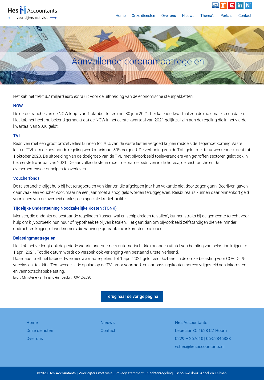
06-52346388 (218, 338)
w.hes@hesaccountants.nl (199, 346)
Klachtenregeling (159, 373)
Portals (226, 16)
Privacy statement (129, 373)
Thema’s (207, 16)
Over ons (168, 16)
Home (121, 16)
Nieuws (188, 16)
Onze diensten (143, 16)
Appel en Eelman (213, 373)
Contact (244, 16)
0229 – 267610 (189, 338)
